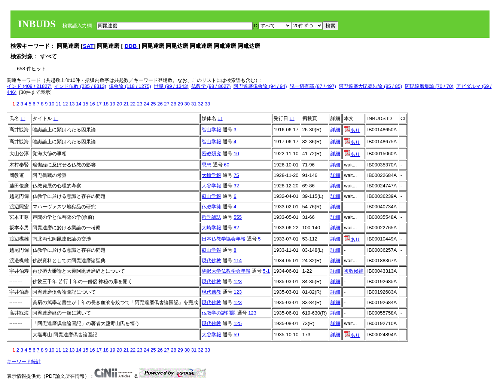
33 (207, 104)
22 (132, 104)
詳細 (335, 129)
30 (187, 104)
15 (85, 104)
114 (238, 260)
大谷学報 (211, 186)
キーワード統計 (24, 361)
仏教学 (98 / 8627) (211, 86)
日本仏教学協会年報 (224, 239)
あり (352, 130)
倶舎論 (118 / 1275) (130, 86)
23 (139, 104)
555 (238, 217)
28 (173, 104)
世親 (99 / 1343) (171, 86)
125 (238, 323)
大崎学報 (211, 175)
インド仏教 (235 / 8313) (80, 86)
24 (146, 104)
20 (119, 104)
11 (58, 104)
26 (159, 104)
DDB (131, 46)
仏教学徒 (211, 206)
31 (193, 104)
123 (238, 281)
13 (71, 104)
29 (180, 104)
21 (126, 104)
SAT (88, 46)
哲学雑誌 (211, 217)
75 (236, 175)
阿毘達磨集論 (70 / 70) (429, 86)
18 (105, 104)
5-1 (266, 271)
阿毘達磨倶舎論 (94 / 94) (260, 86)
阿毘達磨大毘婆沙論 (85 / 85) (370, 86)
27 (166, 104)
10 (51, 104)
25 (153, 104)
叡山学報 (211, 196)
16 (92, 104)
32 (200, 104)
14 (78, 104)
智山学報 (211, 129)
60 (226, 165)
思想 (206, 165)
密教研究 (211, 153)
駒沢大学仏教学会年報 (226, 271)
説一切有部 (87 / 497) (313, 86)
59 (236, 334)
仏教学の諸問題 (219, 313)
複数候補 (353, 271)
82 (236, 227)
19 (112, 104)
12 (65, 104)
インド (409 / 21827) (29, 86)
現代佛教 (211, 260)
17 (98, 104)
